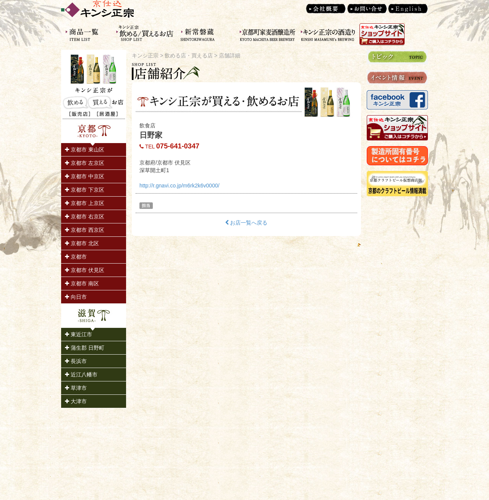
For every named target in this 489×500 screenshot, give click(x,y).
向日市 (76, 297)
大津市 (76, 401)
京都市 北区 (82, 243)
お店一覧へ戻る (246, 223)
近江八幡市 (81, 374)
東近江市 (78, 334)
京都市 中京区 (84, 176)
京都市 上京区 (84, 203)
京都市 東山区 (84, 150)
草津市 (76, 388)
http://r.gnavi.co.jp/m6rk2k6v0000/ (179, 185)
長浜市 (76, 361)
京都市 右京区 (84, 216)
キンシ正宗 (145, 55)
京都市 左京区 (84, 163)
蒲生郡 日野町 (84, 348)
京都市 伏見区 (84, 270)
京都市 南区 (82, 283)
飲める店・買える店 (189, 55)
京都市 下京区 (84, 190)
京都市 (76, 257)
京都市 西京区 (84, 230)
